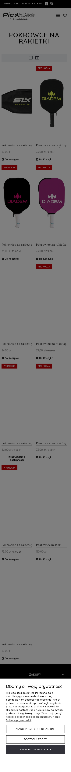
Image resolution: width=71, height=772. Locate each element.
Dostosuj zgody (35, 739)
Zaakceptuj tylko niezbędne (35, 729)
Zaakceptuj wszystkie (35, 749)
